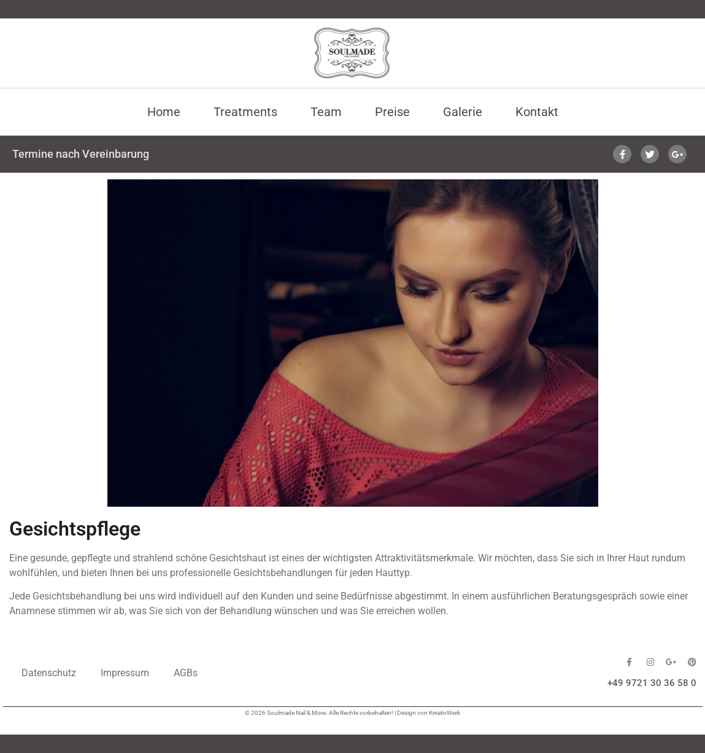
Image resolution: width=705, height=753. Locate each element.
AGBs (186, 673)
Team (326, 111)
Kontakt (536, 111)
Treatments (245, 111)
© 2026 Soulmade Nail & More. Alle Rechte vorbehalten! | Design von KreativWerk (352, 712)
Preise (392, 111)
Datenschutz (48, 673)
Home (163, 111)
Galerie (462, 111)
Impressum (125, 673)
